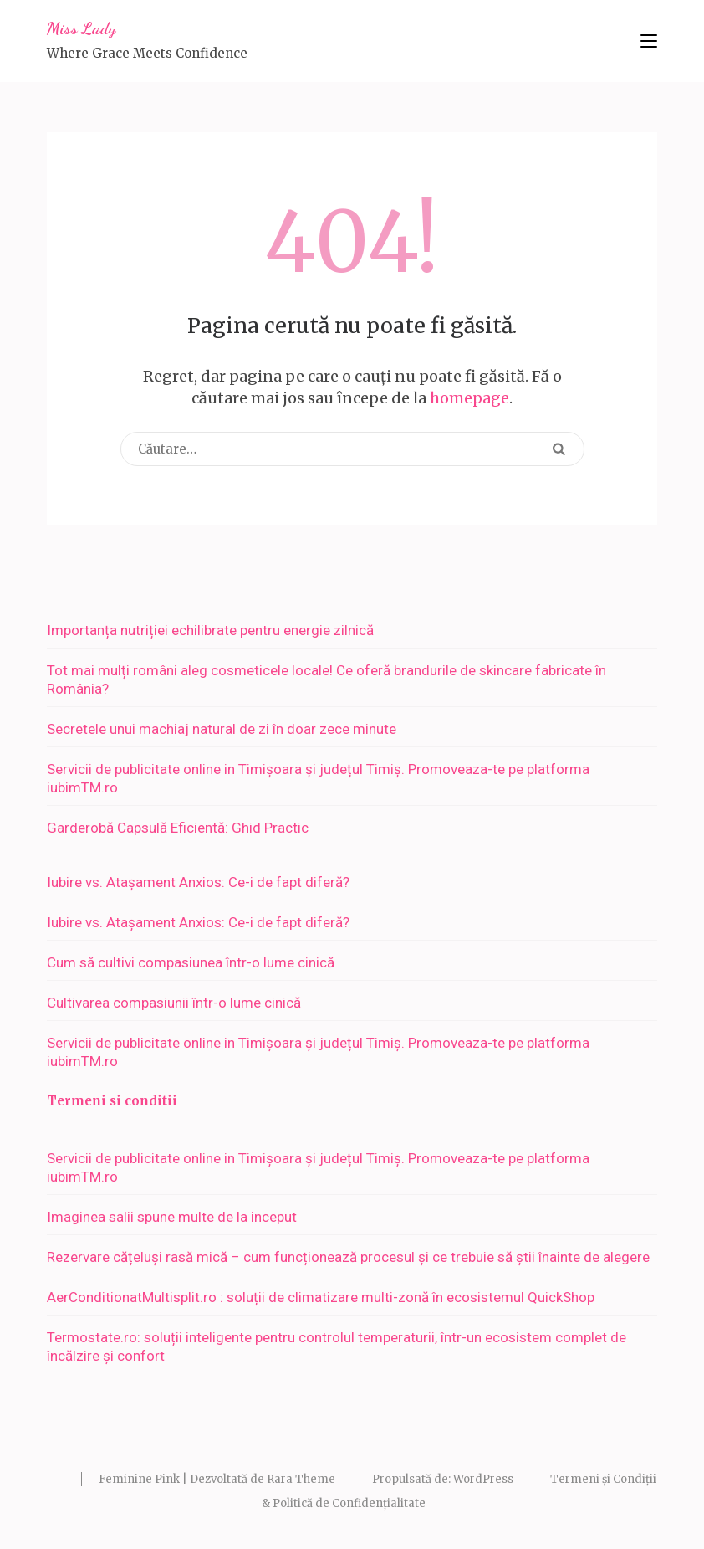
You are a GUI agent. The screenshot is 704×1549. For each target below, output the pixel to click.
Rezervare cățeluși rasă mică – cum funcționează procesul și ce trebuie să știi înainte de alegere (348, 1257)
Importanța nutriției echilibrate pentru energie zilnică (210, 630)
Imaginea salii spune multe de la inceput (172, 1216)
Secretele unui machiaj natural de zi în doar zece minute (221, 729)
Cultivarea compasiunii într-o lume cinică (174, 1002)
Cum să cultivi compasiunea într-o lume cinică (190, 962)
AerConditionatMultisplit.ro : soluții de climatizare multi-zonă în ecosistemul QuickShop (320, 1297)
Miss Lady (81, 28)
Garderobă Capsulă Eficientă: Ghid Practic (178, 827)
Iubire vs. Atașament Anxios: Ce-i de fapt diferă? (198, 882)
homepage (469, 398)
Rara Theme (301, 1479)
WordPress (483, 1479)
